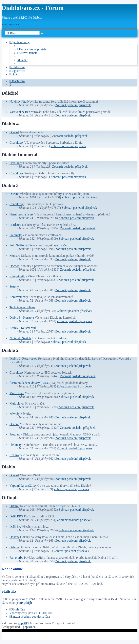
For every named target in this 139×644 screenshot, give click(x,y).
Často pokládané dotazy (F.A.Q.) (30, 382)
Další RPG (16, 516)
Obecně (14, 132)
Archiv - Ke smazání (23, 328)
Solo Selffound (19, 245)
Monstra (15, 255)
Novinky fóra (18, 101)
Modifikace (17, 393)
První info (16, 163)
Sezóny (14, 286)
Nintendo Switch (20, 338)
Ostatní (14, 506)
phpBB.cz (29, 627)
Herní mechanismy (21, 214)
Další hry (15, 526)
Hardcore (15, 224)
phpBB (22, 623)
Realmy (14, 455)
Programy (16, 434)
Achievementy (19, 297)
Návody (15, 413)
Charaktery (17, 142)
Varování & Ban (20, 111)
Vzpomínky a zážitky (23, 485)
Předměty (16, 235)
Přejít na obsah (11, 24)
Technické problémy (22, 307)
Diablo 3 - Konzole (22, 317)
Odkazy (14, 537)
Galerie (14, 547)
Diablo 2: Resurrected (23, 358)
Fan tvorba (16, 557)
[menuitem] (31, 49)
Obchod (15, 266)
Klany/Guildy (18, 276)
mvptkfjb (25, 602)
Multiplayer (17, 403)
